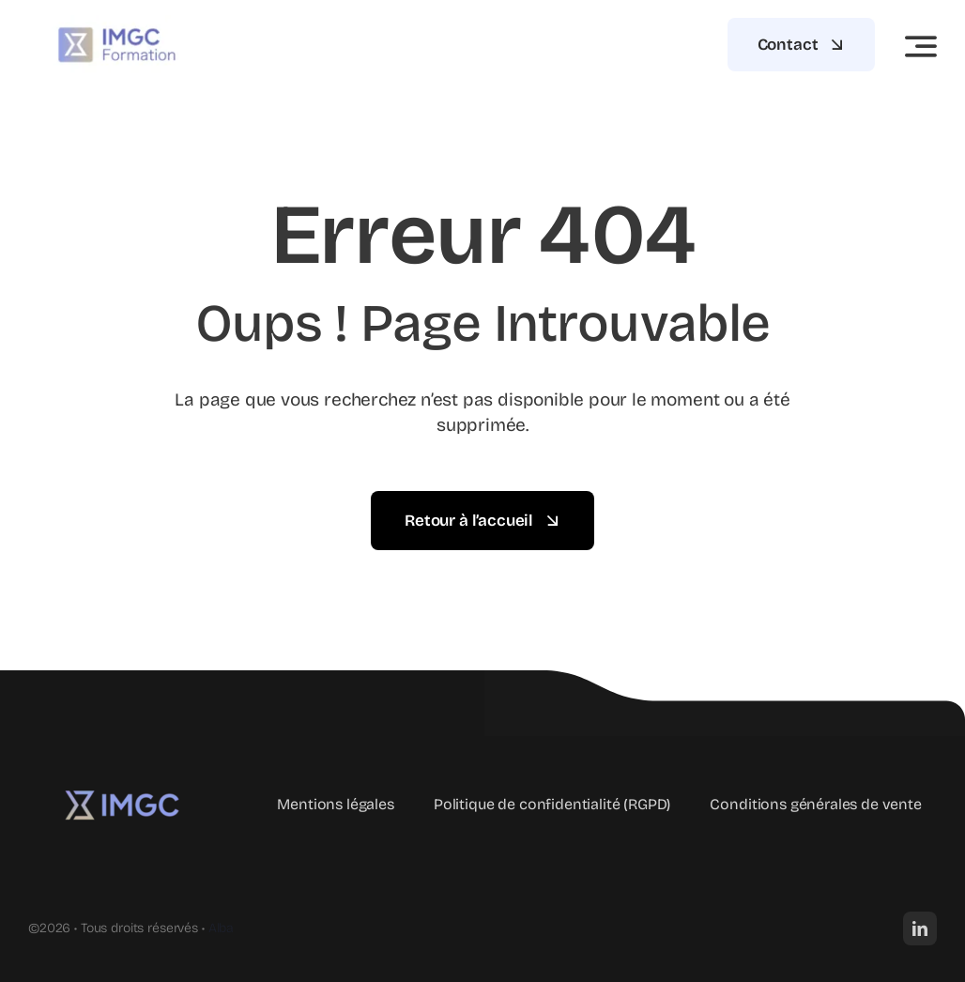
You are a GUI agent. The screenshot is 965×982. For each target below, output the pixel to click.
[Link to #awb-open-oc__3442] (921, 46)
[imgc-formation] (117, 23)
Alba (221, 928)
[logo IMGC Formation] (122, 781)
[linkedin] (920, 928)
